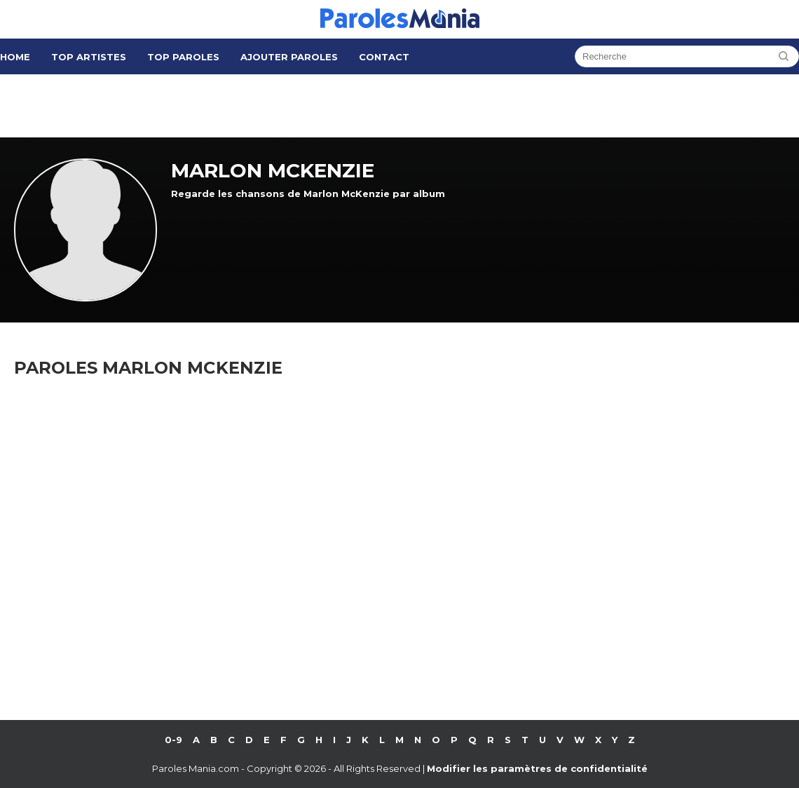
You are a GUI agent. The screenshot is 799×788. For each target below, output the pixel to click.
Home (15, 56)
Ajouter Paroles (289, 56)
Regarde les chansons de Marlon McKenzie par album (308, 193)
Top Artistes (88, 56)
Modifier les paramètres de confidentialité (537, 768)
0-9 (173, 739)
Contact (384, 56)
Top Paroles (183, 56)
